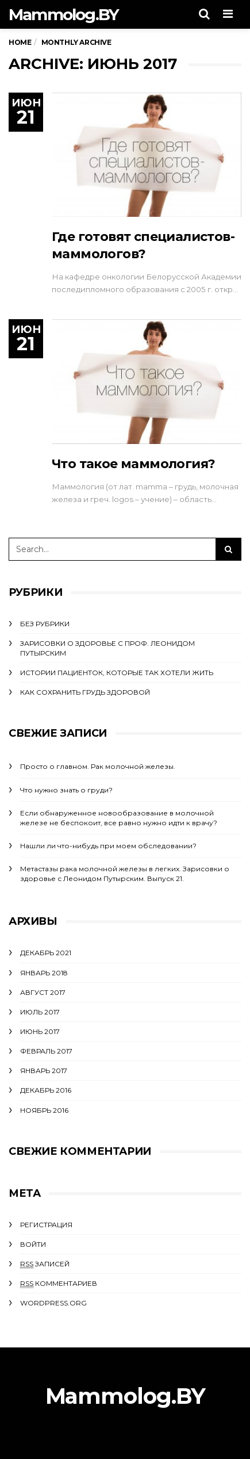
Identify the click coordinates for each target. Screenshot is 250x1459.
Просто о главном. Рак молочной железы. (97, 766)
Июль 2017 (40, 1012)
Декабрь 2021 (45, 952)
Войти (33, 1244)
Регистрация (46, 1224)
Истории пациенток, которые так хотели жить (116, 672)
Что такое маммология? (133, 464)
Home (20, 42)
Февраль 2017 (46, 1051)
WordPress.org (53, 1303)
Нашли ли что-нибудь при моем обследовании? (108, 845)
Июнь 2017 (40, 1031)
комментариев (58, 1283)
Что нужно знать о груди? (66, 790)
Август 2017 (43, 992)
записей (45, 1264)
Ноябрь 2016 (44, 1110)
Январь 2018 (44, 972)
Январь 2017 (43, 1070)
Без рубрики (45, 623)
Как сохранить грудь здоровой (85, 692)
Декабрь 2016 (45, 1090)
